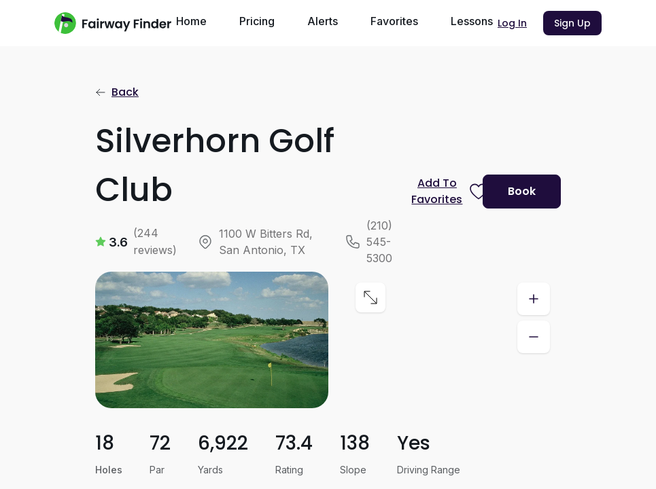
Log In (512, 23)
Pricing (257, 21)
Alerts (322, 21)
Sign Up (572, 23)
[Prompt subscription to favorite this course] (441, 191)
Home (191, 21)
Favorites (394, 21)
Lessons (472, 21)
